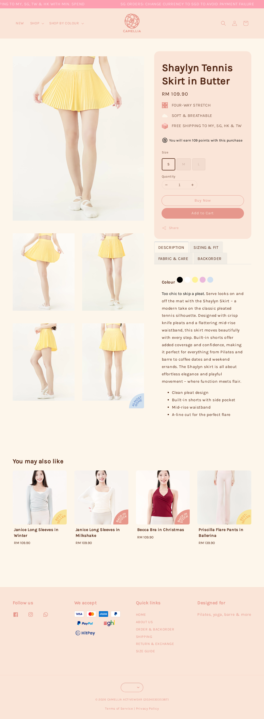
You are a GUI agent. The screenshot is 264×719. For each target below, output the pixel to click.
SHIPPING (144, 637)
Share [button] (170, 228)
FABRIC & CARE (173, 258)
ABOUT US (144, 622)
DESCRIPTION (171, 247)
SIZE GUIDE (145, 651)
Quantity (168, 176)
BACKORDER (210, 258)
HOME (141, 614)
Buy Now (203, 200)
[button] (223, 23)
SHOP (34, 23)
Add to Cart (202, 213)
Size (165, 152)
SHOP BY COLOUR (64, 23)
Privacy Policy (147, 708)
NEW (20, 23)
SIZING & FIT (205, 247)
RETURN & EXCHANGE (155, 644)
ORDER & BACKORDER (155, 629)
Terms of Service (119, 708)
